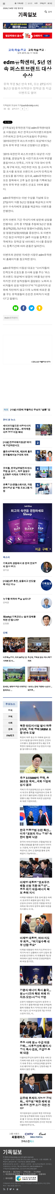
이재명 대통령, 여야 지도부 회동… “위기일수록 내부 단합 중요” (35, 941)
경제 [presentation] (10, 716)
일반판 (30, 3)
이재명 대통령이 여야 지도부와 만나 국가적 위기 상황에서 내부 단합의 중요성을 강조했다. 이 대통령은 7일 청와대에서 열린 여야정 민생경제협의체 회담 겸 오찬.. (36, 955)
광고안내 (16, 1171)
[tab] (10, 710)
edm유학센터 (12, 317)
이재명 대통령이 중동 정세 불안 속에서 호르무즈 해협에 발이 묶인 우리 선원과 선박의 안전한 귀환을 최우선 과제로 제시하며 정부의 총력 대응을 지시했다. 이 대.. (36, 903)
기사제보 (37, 1171)
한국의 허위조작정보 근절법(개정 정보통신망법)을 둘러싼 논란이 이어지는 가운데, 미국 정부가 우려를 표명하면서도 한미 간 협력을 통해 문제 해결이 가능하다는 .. (35, 847)
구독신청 (43, 3)
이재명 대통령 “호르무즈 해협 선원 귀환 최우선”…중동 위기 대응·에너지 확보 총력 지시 (35, 887)
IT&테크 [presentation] (10, 735)
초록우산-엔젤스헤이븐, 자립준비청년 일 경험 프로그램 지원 (17, 488)
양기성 (6, 570)
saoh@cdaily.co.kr (30, 105)
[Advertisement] (27, 386)
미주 (36, 3)
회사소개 (6, 1171)
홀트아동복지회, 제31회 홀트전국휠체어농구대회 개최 (17, 453)
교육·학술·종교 (17, 50)
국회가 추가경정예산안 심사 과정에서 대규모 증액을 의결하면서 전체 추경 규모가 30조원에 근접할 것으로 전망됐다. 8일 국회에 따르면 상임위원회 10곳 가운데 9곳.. (36, 795)
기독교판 (20, 3)
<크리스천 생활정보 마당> (41, 362)
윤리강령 (9, 1178)
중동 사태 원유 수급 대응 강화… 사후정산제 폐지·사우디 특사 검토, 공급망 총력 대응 (35, 1048)
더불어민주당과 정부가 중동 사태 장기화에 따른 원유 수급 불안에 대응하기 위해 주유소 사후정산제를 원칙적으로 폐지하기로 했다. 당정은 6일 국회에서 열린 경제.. (36, 1063)
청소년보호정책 (29, 1174)
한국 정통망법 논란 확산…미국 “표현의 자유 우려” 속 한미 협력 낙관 (36, 833)
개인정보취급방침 (12, 1174)
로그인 (50, 3)
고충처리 (42, 1174)
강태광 (6, 602)
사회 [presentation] (10, 722)
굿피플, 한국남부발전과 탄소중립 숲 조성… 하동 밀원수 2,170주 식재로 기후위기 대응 (17, 472)
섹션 (4, 3)
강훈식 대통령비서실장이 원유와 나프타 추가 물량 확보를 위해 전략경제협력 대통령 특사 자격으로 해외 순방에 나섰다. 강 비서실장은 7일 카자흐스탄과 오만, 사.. (36, 1007)
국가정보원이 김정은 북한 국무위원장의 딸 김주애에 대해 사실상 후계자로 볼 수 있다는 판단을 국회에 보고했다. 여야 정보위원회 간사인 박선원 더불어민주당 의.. (36, 1119)
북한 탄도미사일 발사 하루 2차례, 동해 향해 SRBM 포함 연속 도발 (35, 729)
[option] (15, 650)
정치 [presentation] (10, 710)
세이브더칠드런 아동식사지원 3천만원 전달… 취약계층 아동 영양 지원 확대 (17, 429)
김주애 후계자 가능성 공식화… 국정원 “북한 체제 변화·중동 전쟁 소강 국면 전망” (35, 1103)
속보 (6, 409)
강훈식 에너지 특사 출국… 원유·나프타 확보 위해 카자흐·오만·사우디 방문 (35, 993)
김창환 (6, 623)
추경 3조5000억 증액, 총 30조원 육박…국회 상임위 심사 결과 (35, 781)
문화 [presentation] (10, 729)
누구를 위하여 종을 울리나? (17, 599)
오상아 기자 (16, 105)
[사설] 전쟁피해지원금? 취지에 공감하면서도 (17, 444)
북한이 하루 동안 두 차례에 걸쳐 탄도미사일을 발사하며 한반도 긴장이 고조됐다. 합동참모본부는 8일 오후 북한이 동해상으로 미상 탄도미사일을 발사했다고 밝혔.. (35, 743)
